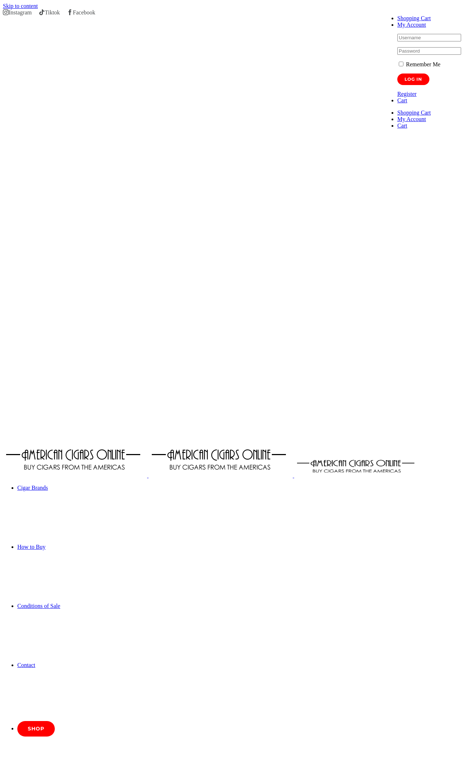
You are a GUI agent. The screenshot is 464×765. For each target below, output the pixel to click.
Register (406, 94)
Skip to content (20, 6)
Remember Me (420, 64)
